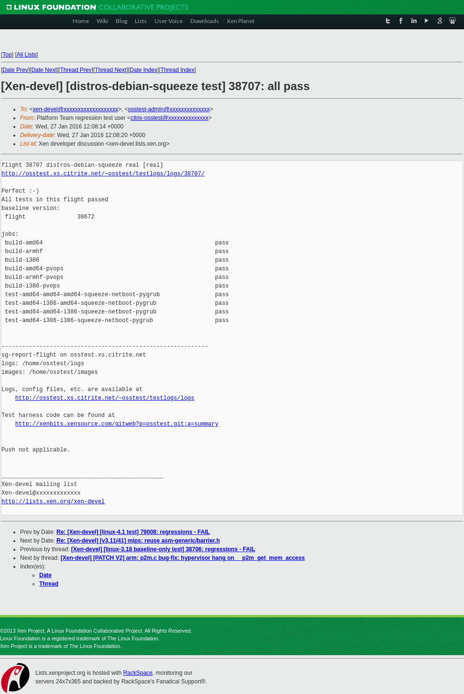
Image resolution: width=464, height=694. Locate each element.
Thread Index (178, 70)
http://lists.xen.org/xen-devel (53, 501)
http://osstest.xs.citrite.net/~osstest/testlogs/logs (104, 398)
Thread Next (110, 70)
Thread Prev (75, 70)
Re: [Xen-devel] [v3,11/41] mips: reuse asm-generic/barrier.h (138, 540)
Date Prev (15, 70)
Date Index (143, 70)
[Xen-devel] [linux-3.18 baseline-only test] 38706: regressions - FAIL (163, 549)
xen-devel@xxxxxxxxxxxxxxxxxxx (75, 109)
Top (6, 54)
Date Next (43, 70)
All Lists (26, 54)
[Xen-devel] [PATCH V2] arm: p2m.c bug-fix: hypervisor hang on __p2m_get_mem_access (183, 558)
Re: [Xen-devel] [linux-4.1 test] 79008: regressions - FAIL (133, 532)
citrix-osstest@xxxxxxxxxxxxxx (170, 118)
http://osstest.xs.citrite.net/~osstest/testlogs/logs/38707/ (103, 174)
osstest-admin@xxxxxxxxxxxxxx (169, 109)
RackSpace (137, 673)
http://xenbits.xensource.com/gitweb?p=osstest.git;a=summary (117, 424)
